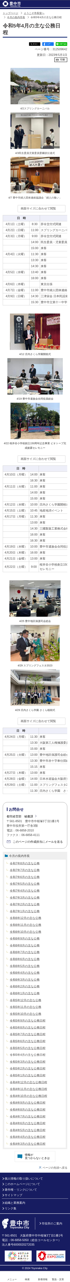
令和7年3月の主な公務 (25, 897)
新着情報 (43, 1279)
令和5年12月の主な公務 (25, 1000)
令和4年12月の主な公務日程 (28, 1082)
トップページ (10, 13)
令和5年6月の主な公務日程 (28, 1041)
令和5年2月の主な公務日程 (28, 1068)
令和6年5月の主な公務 (25, 966)
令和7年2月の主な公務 (25, 904)
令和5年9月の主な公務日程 (28, 1020)
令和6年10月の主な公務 (25, 931)
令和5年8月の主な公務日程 (28, 1027)
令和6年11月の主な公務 (25, 924)
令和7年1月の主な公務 (25, 911)
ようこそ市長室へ (34, 13)
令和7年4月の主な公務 (25, 890)
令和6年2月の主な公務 (25, 986)
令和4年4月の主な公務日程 (28, 1136)
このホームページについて (22, 1184)
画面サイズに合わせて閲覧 (38, 208)
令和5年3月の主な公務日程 (28, 1061)
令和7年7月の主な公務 (25, 870)
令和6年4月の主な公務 (25, 972)
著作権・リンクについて (21, 1189)
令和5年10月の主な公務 (25, 1013)
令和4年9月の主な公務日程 (28, 1102)
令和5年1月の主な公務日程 (28, 1075)
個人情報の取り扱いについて (24, 1178)
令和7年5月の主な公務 (25, 883)
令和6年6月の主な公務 (25, 959)
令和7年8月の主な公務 (25, 863)
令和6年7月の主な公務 (25, 952)
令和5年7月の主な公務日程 (28, 1034)
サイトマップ (13, 1195)
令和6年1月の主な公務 (25, 993)
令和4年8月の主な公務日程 (28, 1109)
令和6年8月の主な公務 (25, 945)
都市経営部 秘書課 (20, 816)
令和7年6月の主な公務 (25, 877)
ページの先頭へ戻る (55, 1167)
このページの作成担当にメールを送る (38, 841)
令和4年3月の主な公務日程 (28, 1143)
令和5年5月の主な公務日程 (28, 1048)
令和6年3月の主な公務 (25, 979)
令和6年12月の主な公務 (25, 918)
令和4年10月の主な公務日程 (28, 1095)
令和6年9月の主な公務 (25, 938)
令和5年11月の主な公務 (25, 1006)
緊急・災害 (58, 1279)
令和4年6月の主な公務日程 (28, 1123)
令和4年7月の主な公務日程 (28, 1116)
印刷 (62, 59)
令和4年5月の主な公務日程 (28, 1130)
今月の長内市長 (16, 17)
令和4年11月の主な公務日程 (28, 1089)
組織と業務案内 (15, 1202)
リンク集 (10, 1208)
